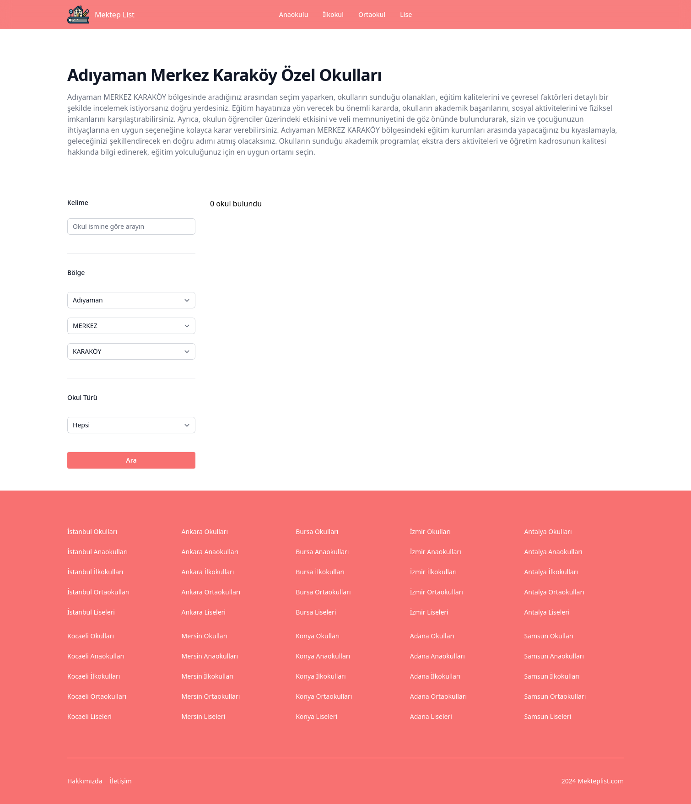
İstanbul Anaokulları (97, 551)
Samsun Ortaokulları (555, 696)
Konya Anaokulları (323, 656)
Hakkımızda (85, 781)
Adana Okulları (432, 635)
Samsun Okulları (548, 635)
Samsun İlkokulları (551, 676)
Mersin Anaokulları (210, 656)
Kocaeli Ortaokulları (96, 696)
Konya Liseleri (316, 716)
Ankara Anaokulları (210, 551)
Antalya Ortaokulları (554, 592)
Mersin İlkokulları (208, 676)
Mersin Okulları (205, 635)
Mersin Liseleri (203, 716)
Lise (406, 14)
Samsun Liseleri (547, 716)
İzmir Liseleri (429, 612)
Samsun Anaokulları (554, 656)
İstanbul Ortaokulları (98, 592)
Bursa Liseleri (316, 612)
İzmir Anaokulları (435, 551)
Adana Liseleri (431, 716)
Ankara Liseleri (204, 612)
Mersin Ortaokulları (211, 696)
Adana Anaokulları (437, 656)
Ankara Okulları (205, 531)
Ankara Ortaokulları (211, 592)
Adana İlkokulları (435, 676)
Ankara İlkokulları (208, 571)
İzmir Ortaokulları (436, 592)
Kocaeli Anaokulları (95, 656)
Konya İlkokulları (321, 676)
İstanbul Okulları (92, 531)
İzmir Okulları (430, 531)
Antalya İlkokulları (551, 571)
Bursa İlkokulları (320, 571)
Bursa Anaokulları (322, 551)
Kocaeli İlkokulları (93, 676)
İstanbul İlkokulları (95, 571)
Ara (131, 460)
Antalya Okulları (548, 531)
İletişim (121, 781)
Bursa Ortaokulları (323, 592)
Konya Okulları (318, 635)
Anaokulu (293, 19)
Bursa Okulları (317, 531)
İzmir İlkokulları (433, 571)
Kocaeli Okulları (90, 635)
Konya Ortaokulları (324, 696)
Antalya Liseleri (546, 612)
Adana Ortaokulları (438, 696)
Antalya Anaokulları (553, 551)
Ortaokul (371, 14)
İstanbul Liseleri (91, 612)
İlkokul (333, 14)
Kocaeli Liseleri (89, 716)
